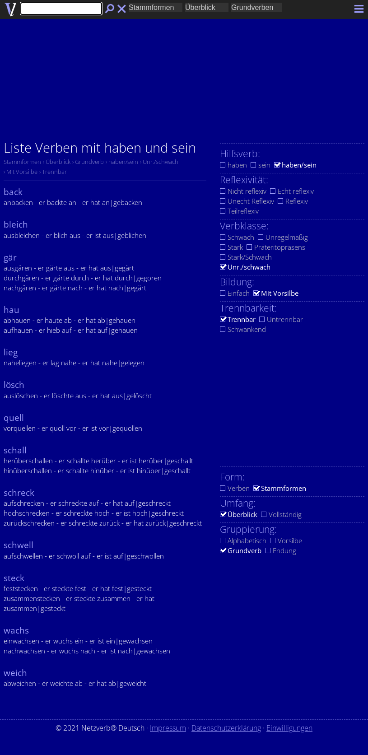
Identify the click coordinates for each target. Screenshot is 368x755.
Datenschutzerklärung (226, 728)
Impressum (168, 728)
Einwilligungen (289, 728)
